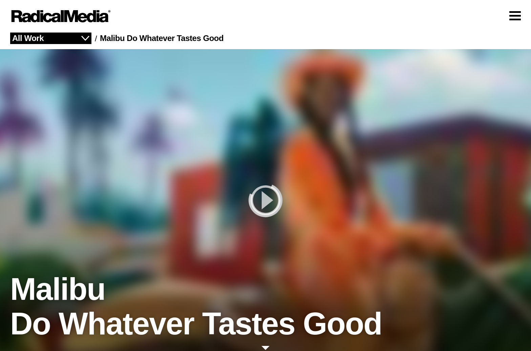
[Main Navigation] (265, 16)
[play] (265, 200)
